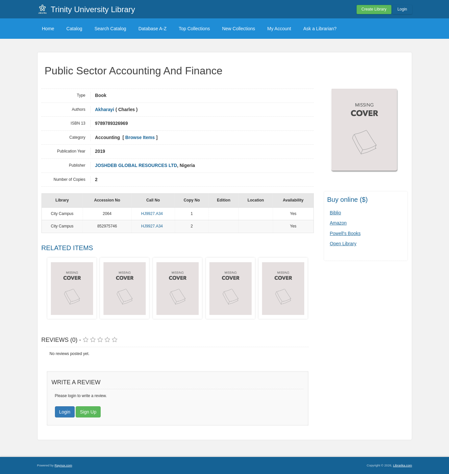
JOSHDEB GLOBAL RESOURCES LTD (136, 165)
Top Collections (194, 28)
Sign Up (88, 412)
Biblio (335, 212)
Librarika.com (402, 465)
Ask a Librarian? (320, 28)
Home (48, 28)
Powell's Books (345, 233)
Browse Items (140, 137)
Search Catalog (110, 28)
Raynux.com (63, 465)
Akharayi (104, 109)
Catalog (74, 28)
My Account (279, 28)
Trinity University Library (93, 9)
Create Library (374, 9)
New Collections (238, 28)
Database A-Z (152, 28)
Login (402, 9)
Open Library (343, 243)
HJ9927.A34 (152, 213)
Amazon (338, 222)
